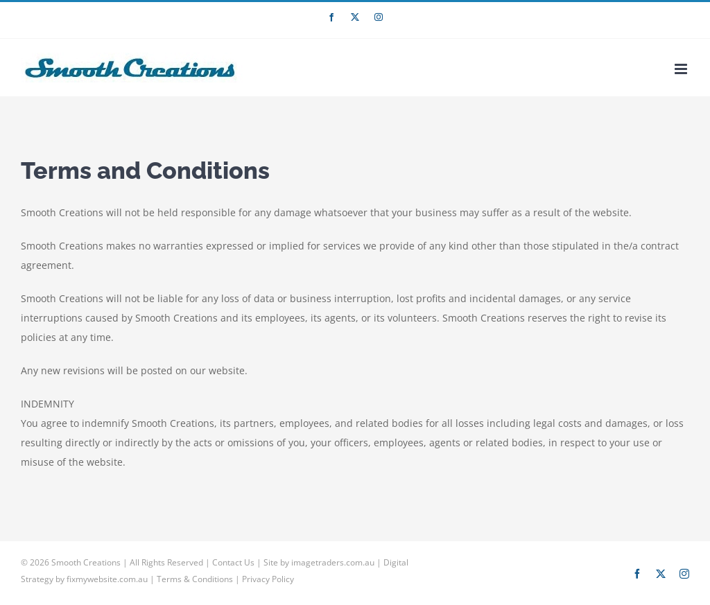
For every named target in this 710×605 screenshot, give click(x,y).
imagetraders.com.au (332, 562)
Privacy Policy (268, 579)
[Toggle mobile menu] (682, 69)
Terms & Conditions (195, 579)
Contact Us (233, 562)
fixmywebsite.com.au (107, 579)
